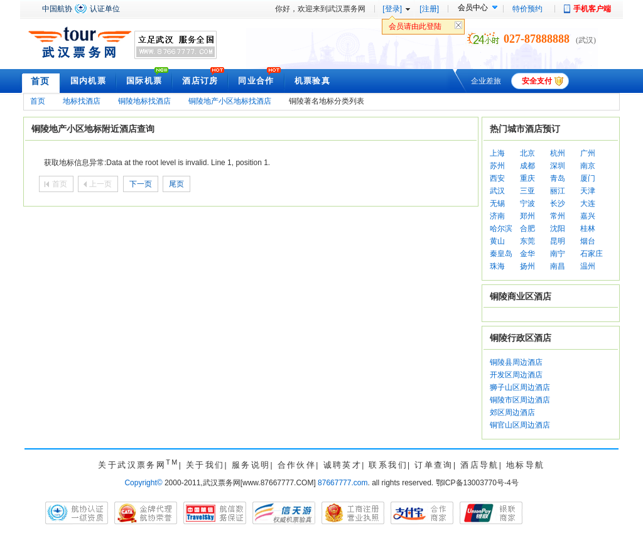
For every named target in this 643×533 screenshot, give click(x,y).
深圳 (557, 165)
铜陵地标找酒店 (144, 101)
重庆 (527, 178)
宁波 (527, 203)
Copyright (143, 482)
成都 (527, 165)
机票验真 (312, 80)
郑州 (527, 216)
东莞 (527, 241)
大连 (587, 203)
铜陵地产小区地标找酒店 (229, 101)
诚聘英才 (342, 465)
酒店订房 (200, 80)
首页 (40, 81)
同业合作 (256, 80)
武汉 (497, 190)
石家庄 (591, 253)
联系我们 (388, 465)
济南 (497, 216)
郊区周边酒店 (512, 412)
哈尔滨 (501, 228)
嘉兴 (587, 216)
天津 (587, 190)
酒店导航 (479, 465)
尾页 (176, 184)
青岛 (557, 178)
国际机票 (144, 80)
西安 (497, 178)
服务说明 (251, 465)
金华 (527, 253)
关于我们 (205, 465)
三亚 (527, 190)
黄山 (497, 241)
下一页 (140, 184)
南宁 (557, 253)
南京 (587, 165)
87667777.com (342, 482)
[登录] (392, 8)
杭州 (557, 153)
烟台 (587, 241)
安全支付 (537, 81)
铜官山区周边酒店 (520, 425)
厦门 (587, 178)
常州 (557, 216)
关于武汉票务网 (138, 465)
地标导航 (525, 465)
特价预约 (527, 8)
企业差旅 (486, 81)
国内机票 (88, 80)
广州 (587, 153)
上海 (497, 153)
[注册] (429, 8)
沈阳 (557, 228)
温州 (587, 266)
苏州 (497, 165)
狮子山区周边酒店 (520, 387)
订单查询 (433, 465)
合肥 (527, 228)
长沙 (557, 203)
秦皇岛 (501, 253)
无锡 (497, 203)
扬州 (527, 266)
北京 (527, 153)
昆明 (557, 241)
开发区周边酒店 (516, 374)
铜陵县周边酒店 (516, 362)
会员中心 (473, 7)
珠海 (497, 266)
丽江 (557, 190)
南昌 (557, 266)
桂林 (587, 228)
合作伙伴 (297, 465)
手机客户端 (592, 8)
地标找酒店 (81, 101)
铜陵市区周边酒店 (520, 400)
